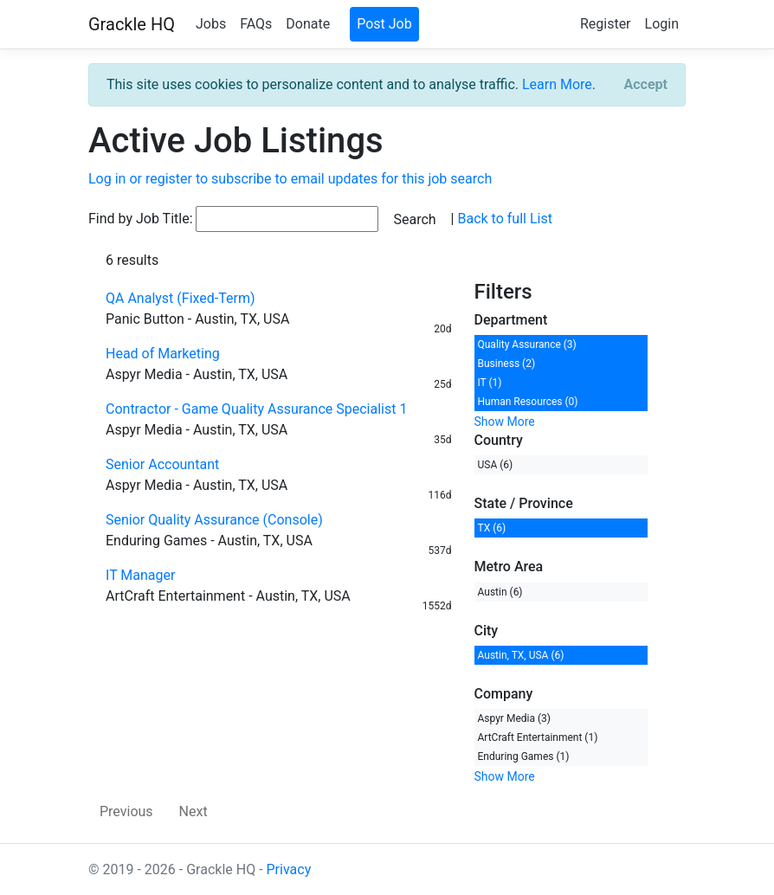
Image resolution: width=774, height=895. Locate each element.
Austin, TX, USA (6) (521, 655)
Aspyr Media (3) (514, 718)
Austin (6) (500, 592)
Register (605, 24)
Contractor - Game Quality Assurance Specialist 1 (256, 409)
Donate (308, 24)
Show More (504, 421)
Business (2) (507, 363)
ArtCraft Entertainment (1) (538, 737)
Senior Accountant (162, 464)
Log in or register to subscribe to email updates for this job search (290, 179)
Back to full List (504, 218)
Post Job (384, 24)
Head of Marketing (163, 353)
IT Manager (140, 575)
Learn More (557, 84)
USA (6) (495, 465)
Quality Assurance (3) (527, 344)
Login (662, 24)
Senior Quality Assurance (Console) (214, 520)
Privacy (289, 869)
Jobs (211, 24)
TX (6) (492, 528)
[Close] (646, 85)
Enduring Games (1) (524, 756)
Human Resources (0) (528, 402)
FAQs (256, 24)
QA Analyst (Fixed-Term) (180, 298)
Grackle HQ (131, 24)
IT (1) (490, 383)
